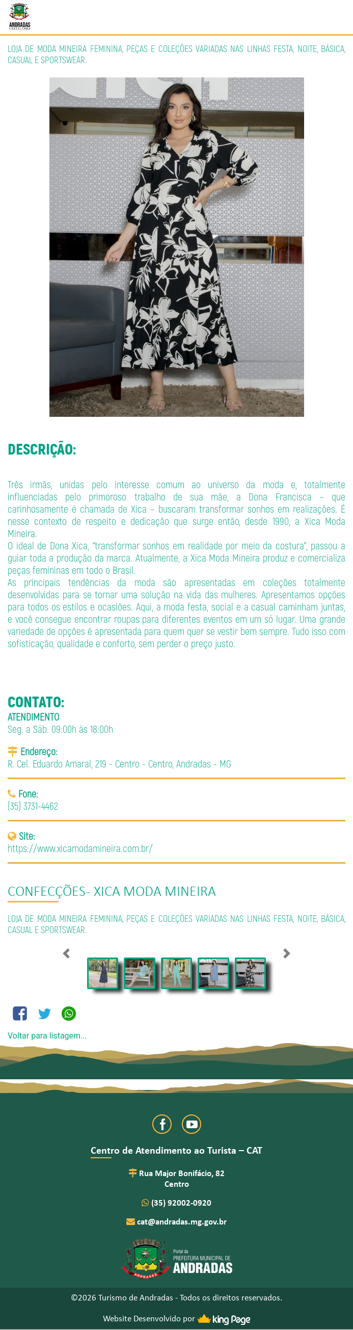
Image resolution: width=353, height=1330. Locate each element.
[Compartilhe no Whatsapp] (69, 1013)
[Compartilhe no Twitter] (44, 1013)
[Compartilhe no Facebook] (20, 1013)
